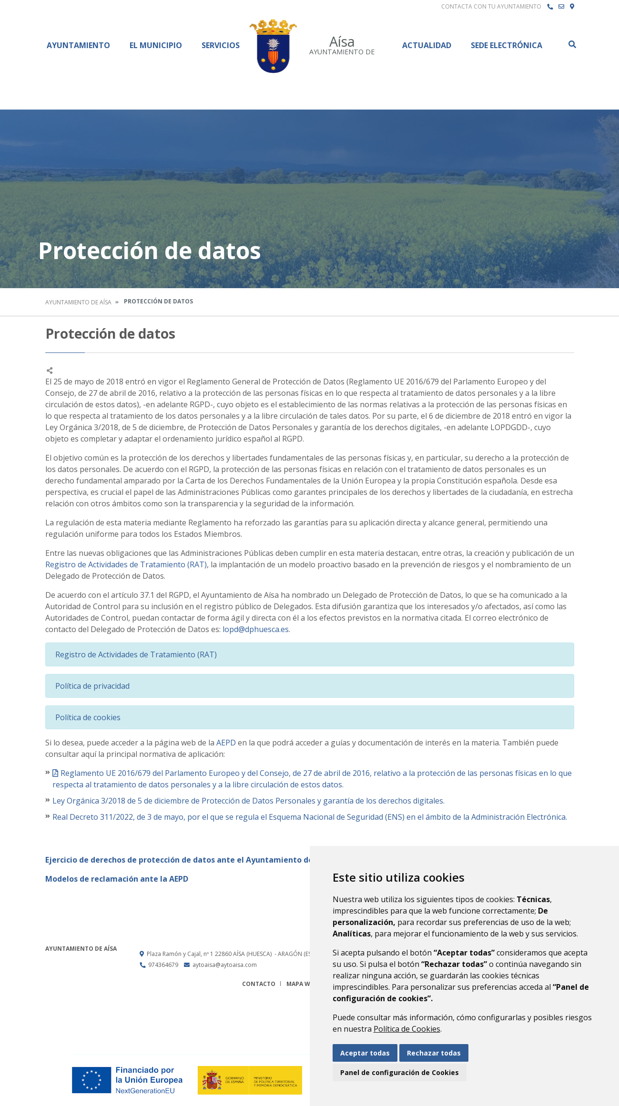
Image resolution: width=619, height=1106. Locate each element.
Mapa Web (301, 984)
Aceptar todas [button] (365, 1052)
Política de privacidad (92, 686)
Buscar (571, 44)
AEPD (226, 742)
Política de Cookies (407, 1029)
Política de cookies (88, 717)
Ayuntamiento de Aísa (78, 302)
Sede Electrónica (506, 45)
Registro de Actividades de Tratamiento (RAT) (126, 564)
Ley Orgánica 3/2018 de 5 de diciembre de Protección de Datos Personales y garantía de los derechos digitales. (248, 800)
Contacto (258, 984)
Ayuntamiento (78, 45)
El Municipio (156, 45)
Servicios (221, 45)
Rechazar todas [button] (434, 1052)
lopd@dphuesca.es (256, 629)
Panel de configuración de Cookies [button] (399, 1072)
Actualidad (426, 45)
